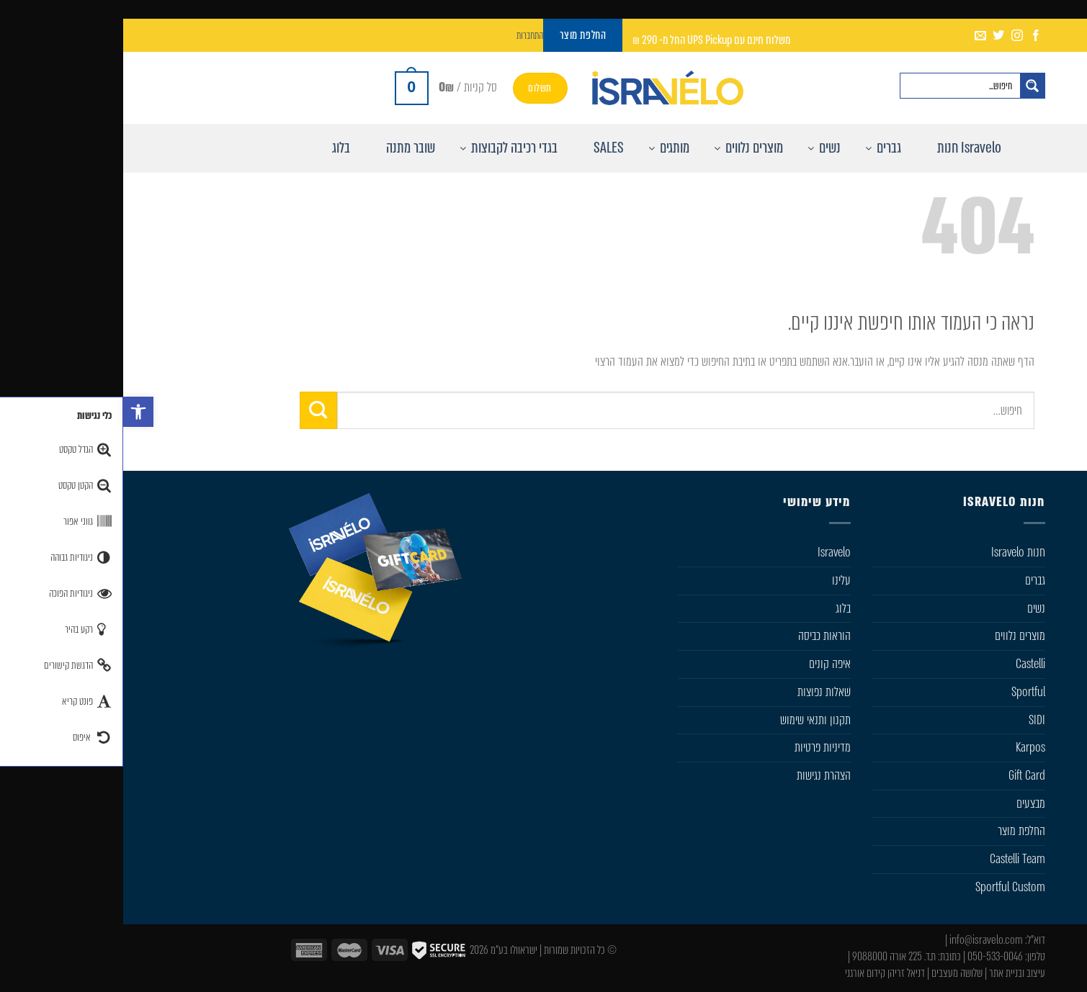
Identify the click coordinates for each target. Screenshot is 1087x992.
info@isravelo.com (863, 940)
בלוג (720, 608)
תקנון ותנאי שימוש (692, 720)
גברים (912, 580)
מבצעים (907, 803)
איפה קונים (707, 663)
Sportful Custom (887, 887)
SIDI (913, 720)
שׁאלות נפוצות (701, 691)
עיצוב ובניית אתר (894, 973)
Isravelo (711, 552)
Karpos (907, 747)
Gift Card (903, 775)
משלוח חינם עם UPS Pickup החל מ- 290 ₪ (588, 40)
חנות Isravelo (895, 552)
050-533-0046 (872, 956)
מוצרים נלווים (897, 635)
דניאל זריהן (783, 973)
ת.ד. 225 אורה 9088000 (771, 956)
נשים (913, 608)
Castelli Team (894, 858)
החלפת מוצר (898, 830)
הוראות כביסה (701, 635)
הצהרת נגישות (701, 775)
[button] (15, 412)
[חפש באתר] (909, 85)
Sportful (905, 691)
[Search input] (837, 86)
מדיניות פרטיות (699, 747)
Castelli (907, 663)
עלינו (718, 580)
